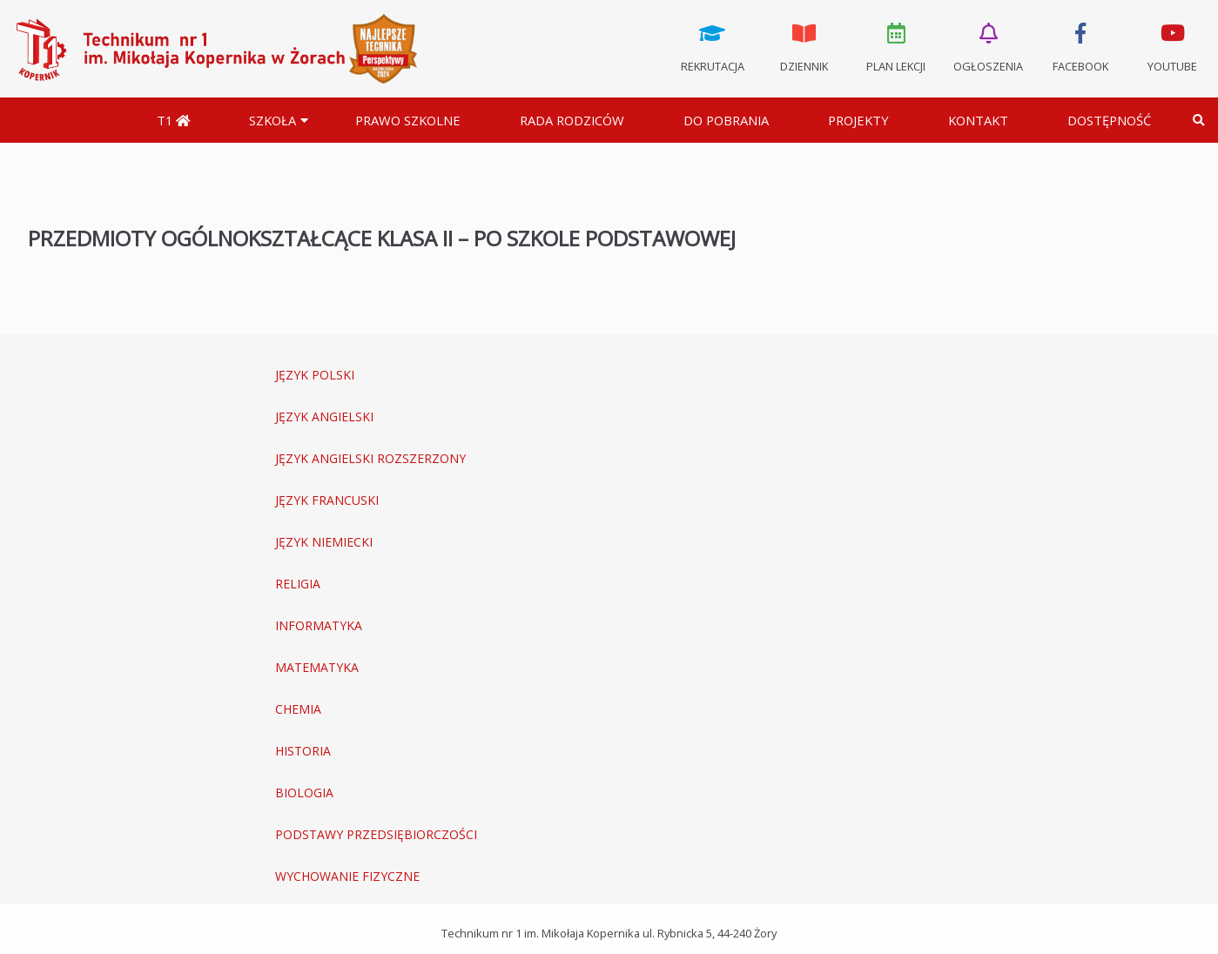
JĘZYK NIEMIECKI (324, 542)
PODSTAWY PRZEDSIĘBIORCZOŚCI (376, 834)
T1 (173, 120)
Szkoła (272, 120)
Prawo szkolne (408, 120)
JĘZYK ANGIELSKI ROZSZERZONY (370, 458)
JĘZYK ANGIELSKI (324, 416)
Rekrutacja (712, 46)
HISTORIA (303, 750)
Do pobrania (726, 120)
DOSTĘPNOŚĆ (1109, 120)
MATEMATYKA (317, 667)
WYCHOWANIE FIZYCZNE (347, 876)
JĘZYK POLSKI (314, 374)
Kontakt (978, 120)
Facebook (1080, 46)
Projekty (858, 120)
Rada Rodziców (572, 120)
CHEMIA (298, 709)
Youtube (1172, 46)
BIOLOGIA (304, 792)
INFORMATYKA (318, 625)
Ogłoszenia (988, 46)
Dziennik (804, 46)
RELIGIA (297, 583)
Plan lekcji (897, 46)
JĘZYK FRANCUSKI (327, 500)
